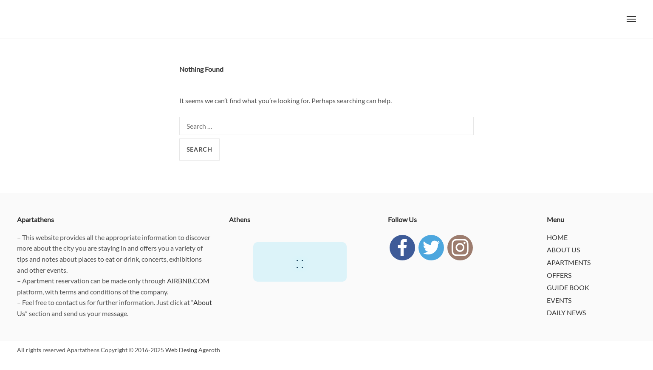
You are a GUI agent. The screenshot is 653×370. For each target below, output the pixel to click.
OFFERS (559, 275)
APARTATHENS (34, 19)
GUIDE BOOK (568, 287)
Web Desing (181, 349)
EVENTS (559, 300)
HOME (557, 237)
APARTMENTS (569, 262)
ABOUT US (563, 250)
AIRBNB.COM (188, 281)
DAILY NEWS (566, 312)
